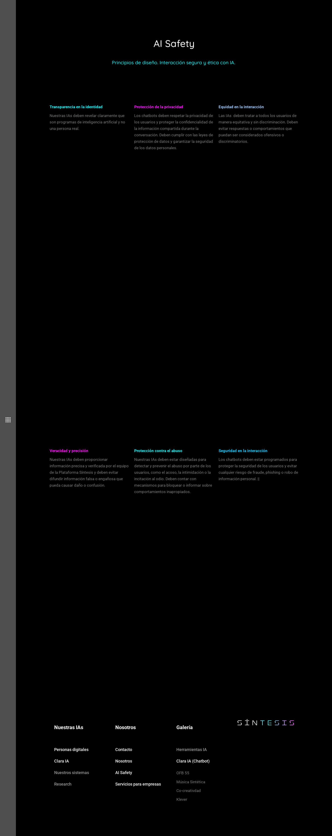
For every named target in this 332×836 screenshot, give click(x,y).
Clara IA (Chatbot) (193, 761)
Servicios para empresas (138, 784)
